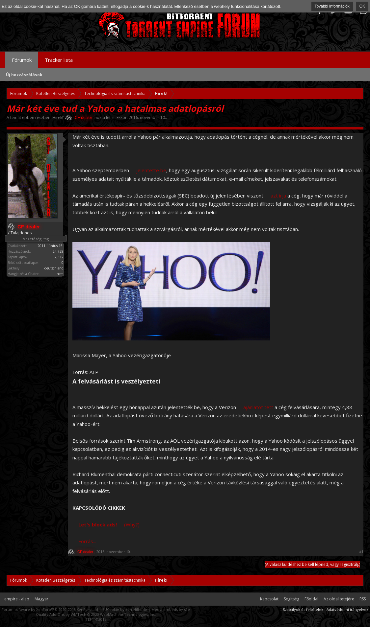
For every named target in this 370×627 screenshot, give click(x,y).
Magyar (41, 599)
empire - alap (16, 599)
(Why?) (132, 524)
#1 (361, 551)
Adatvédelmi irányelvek (347, 609)
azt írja (278, 195)
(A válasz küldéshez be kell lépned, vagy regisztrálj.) (312, 564)
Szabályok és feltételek (303, 609)
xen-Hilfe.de (136, 609)
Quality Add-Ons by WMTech (96, 614)
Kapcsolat (269, 599)
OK (362, 6)
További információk (332, 6)
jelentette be (151, 170)
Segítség (291, 599)
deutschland (54, 268)
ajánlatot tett (258, 407)
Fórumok (22, 60)
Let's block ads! (97, 524)
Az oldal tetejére (339, 599)
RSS (362, 599)
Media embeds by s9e (170, 609)
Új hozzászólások (24, 75)
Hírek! (57, 117)
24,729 (58, 251)
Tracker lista (59, 60)
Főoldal (311, 599)
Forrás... (87, 541)
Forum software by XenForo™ (50, 609)
